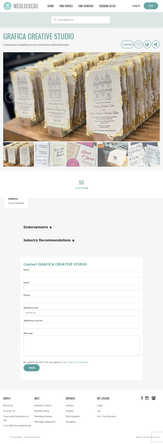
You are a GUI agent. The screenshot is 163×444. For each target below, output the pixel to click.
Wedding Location (33, 321)
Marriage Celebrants (45, 422)
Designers (71, 422)
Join (150, 6)
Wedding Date (31, 308)
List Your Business (106, 416)
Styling (69, 411)
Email (26, 283)
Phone (27, 295)
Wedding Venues (43, 416)
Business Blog (42, 411)
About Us (8, 406)
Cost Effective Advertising (17, 426)
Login (100, 406)
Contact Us (9, 411)
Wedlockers (20, 6)
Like (139, 44)
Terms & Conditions (77, 362)
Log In (135, 6)
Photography (73, 416)
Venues (70, 406)
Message (28, 333)
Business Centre (43, 406)
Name (26, 270)
